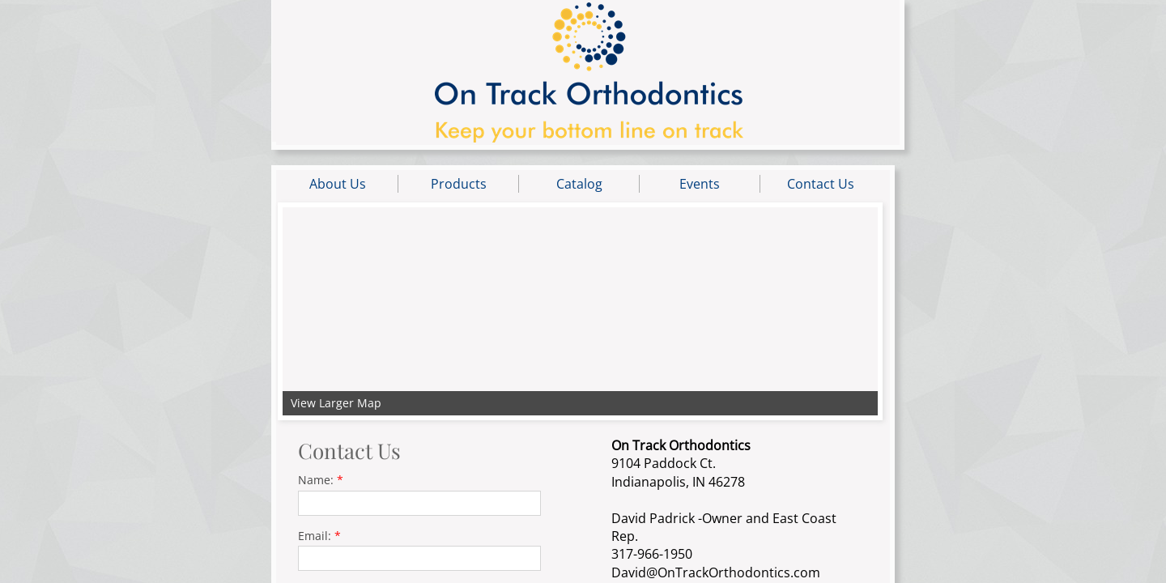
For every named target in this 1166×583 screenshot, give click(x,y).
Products (459, 184)
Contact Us (820, 184)
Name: (320, 479)
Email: (319, 535)
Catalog (579, 184)
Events (699, 184)
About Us (337, 184)
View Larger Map (336, 403)
